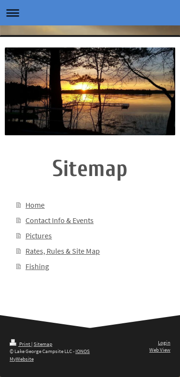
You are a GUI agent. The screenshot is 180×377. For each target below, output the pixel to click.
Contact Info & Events (59, 220)
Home (35, 205)
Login (164, 342)
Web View (159, 349)
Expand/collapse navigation (90, 12)
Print (20, 344)
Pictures (38, 235)
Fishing (37, 266)
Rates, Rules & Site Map (62, 251)
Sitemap (43, 344)
